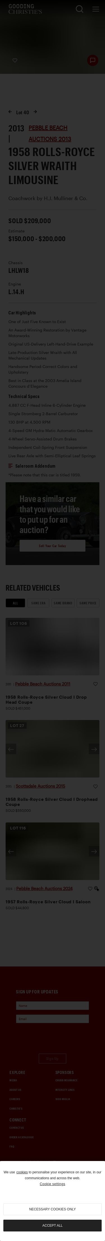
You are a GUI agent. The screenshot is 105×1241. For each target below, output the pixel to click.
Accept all (52, 1226)
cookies (22, 1172)
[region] (52, 1201)
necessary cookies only (52, 1209)
